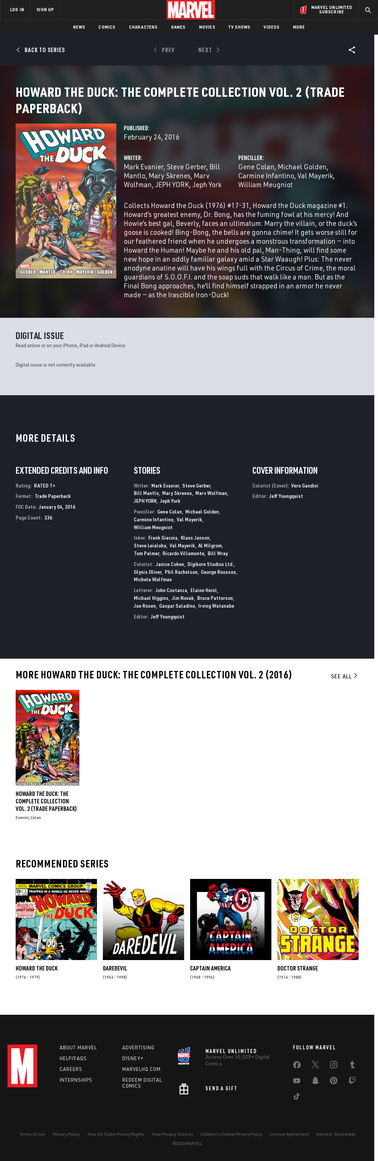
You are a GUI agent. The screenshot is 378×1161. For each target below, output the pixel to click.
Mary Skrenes (169, 184)
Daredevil (115, 977)
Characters (143, 27)
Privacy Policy (66, 1134)
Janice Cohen (170, 573)
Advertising (138, 1047)
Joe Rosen (145, 614)
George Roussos (218, 581)
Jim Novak (183, 607)
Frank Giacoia (162, 546)
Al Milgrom (210, 554)
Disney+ (133, 1058)
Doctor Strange (297, 977)
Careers (71, 1069)
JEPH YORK (172, 193)
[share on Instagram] (333, 1066)
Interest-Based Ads (336, 1134)
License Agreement (289, 1134)
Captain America (210, 977)
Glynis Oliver (147, 581)
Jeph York (206, 193)
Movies (207, 27)
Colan (36, 826)
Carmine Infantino (266, 184)
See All (345, 685)
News (79, 27)
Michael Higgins (151, 607)
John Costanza (171, 599)
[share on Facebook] (297, 1066)
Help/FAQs (73, 1058)
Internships (76, 1080)
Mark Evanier (143, 175)
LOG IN (17, 9)
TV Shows (240, 27)
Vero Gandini (304, 494)
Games (178, 27)
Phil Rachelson (181, 581)
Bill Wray (218, 562)
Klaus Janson (195, 546)
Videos (271, 27)
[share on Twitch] (352, 1082)
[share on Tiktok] (296, 1097)
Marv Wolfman (211, 502)
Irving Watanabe (216, 614)
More (299, 27)
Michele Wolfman (153, 588)
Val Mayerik (315, 184)
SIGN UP (45, 9)
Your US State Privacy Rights (115, 1134)
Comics (106, 27)
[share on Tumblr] (352, 1066)
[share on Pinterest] (333, 1082)
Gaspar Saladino (177, 614)
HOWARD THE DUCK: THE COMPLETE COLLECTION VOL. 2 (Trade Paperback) (46, 810)
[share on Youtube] (296, 1082)
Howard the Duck (36, 977)
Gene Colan (256, 175)
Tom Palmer (146, 562)
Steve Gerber (186, 175)
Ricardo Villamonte (183, 562)
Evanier (22, 826)
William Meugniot (265, 193)
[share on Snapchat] (315, 1082)
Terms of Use (32, 1134)
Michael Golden (302, 175)
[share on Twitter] (315, 1066)
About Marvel (78, 1047)
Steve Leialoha (150, 554)
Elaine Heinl (203, 599)
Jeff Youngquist (168, 625)
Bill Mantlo (146, 502)
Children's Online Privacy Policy (231, 1134)
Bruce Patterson (215, 607)
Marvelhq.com (141, 1069)
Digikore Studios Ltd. (211, 573)
